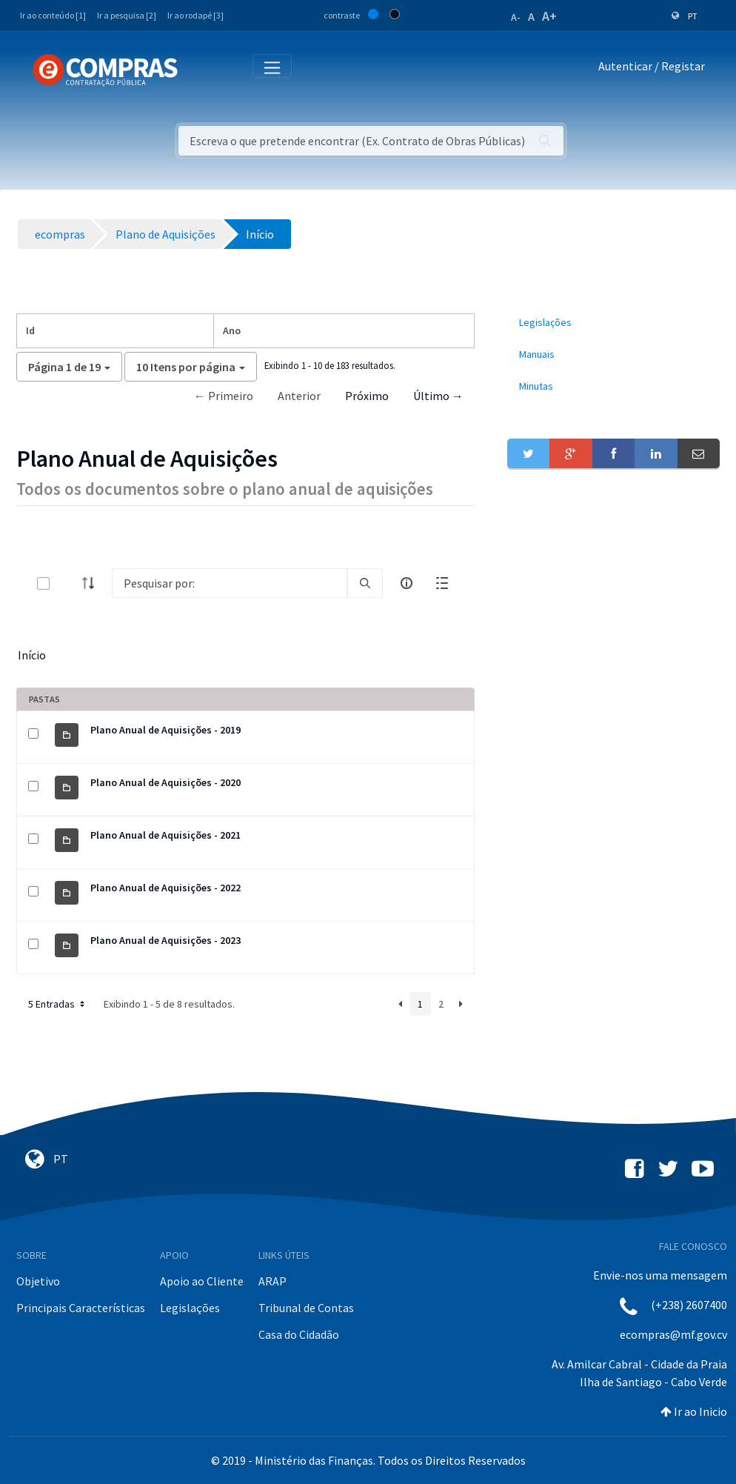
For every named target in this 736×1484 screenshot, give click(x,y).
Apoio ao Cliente (202, 1281)
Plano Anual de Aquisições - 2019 (165, 729)
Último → (438, 395)
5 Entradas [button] (57, 1004)
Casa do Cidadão (298, 1334)
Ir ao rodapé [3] (195, 15)
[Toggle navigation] (198, 69)
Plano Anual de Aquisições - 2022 (165, 887)
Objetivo (38, 1281)
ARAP (272, 1281)
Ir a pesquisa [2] (126, 15)
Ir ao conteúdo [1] (53, 15)
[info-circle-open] (406, 583)
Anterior (299, 395)
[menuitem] (613, 322)
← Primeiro (223, 395)
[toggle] (67, 583)
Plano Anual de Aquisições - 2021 (165, 835)
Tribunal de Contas (306, 1307)
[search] (365, 583)
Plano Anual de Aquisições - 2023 (165, 940)
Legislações (190, 1307)
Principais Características (80, 1307)
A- (516, 17)
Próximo (367, 395)
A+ (549, 15)
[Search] (229, 583)
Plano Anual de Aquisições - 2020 (165, 782)
